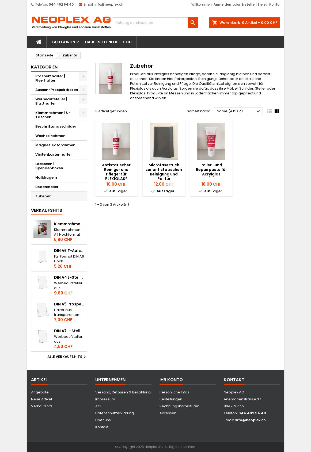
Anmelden (222, 4)
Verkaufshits (46, 210)
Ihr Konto (171, 380)
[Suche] (155, 22)
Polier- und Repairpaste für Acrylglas (211, 169)
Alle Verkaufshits (67, 356)
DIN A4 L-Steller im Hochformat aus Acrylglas (69, 277)
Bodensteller (47, 186)
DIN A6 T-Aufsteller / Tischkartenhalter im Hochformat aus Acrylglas (69, 250)
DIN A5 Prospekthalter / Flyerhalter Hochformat (69, 304)
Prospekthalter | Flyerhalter (50, 78)
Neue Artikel (41, 399)
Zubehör (43, 196)
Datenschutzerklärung (114, 413)
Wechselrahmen (50, 135)
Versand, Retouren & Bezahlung (123, 392)
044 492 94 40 (61, 4)
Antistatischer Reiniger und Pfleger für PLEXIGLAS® (116, 171)
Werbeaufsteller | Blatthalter (51, 101)
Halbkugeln (46, 177)
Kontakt (101, 427)
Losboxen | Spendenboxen (49, 166)
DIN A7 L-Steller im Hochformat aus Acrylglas (69, 331)
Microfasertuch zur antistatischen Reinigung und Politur (164, 171)
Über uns (103, 420)
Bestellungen (171, 399)
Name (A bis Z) (239, 111)
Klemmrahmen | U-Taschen (53, 115)
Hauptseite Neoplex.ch (108, 42)
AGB (99, 406)
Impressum (105, 399)
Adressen (168, 413)
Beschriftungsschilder (55, 126)
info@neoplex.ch (108, 4)
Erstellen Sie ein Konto (260, 4)
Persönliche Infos (174, 392)
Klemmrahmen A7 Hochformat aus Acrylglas (69, 224)
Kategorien (63, 42)
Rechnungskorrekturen (179, 406)
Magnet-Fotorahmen (55, 145)
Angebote (40, 392)
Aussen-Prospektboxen (56, 89)
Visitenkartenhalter (53, 154)
